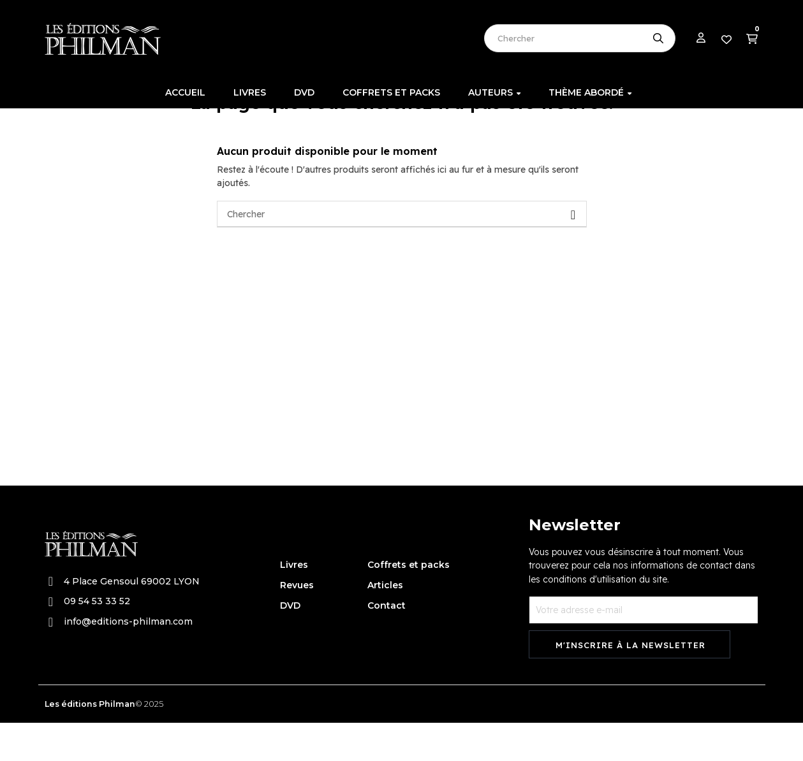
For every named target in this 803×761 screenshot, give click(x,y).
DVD (290, 643)
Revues (297, 622)
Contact (386, 643)
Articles (385, 622)
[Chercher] (401, 252)
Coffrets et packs (408, 602)
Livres (294, 602)
